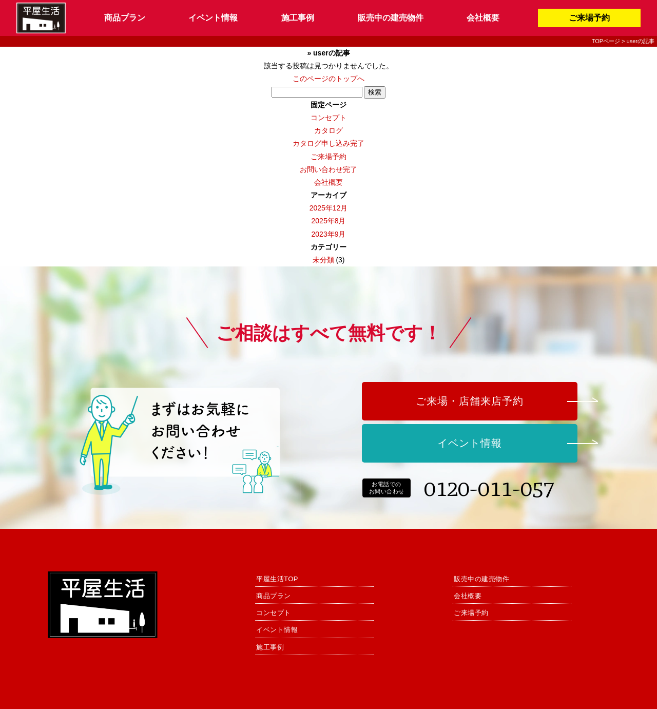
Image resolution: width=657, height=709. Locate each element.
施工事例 (297, 17)
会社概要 (483, 17)
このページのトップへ (328, 78)
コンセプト (328, 117)
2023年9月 (329, 234)
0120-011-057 (489, 487)
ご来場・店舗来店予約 (470, 401)
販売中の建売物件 (390, 17)
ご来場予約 (589, 17)
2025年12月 (329, 208)
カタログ (328, 130)
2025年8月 (329, 221)
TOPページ (606, 41)
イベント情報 (213, 17)
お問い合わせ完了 (328, 169)
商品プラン (124, 17)
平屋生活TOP (277, 579)
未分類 (323, 260)
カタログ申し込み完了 (328, 143)
